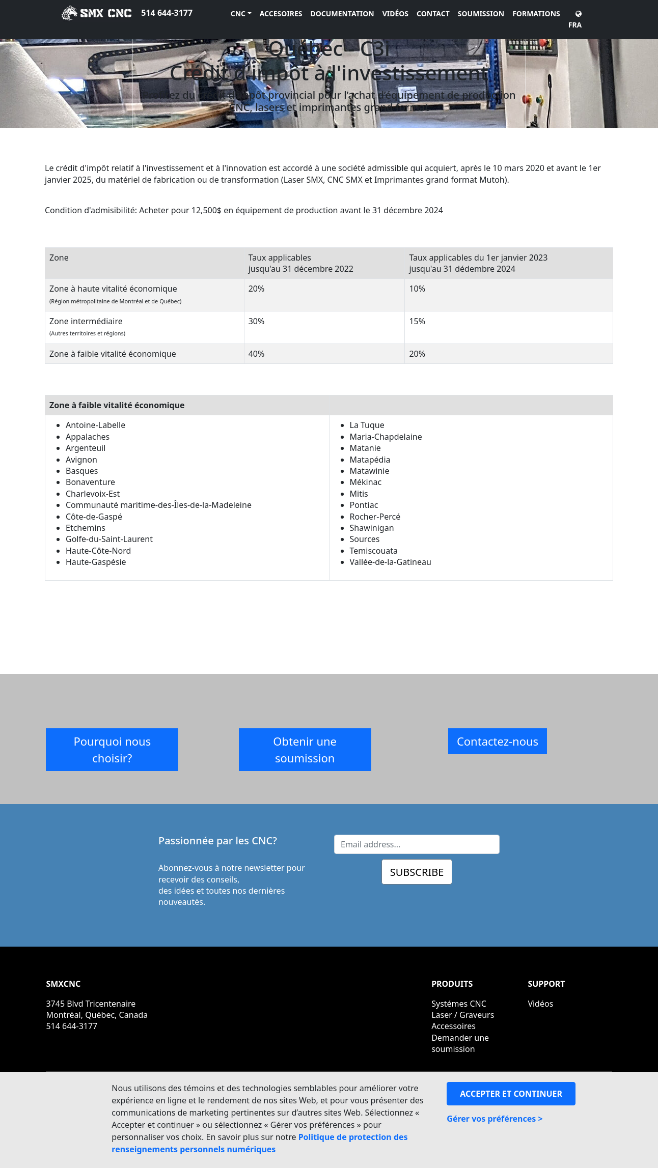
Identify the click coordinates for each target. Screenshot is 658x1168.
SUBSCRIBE (417, 872)
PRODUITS (452, 983)
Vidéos (540, 1003)
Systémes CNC (458, 1003)
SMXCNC (63, 983)
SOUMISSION (481, 13)
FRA (575, 20)
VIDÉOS (395, 13)
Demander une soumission (460, 1043)
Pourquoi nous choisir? (112, 749)
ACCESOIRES (281, 13)
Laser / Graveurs (462, 1014)
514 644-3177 (167, 12)
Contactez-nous (497, 741)
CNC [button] (238, 13)
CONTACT (433, 13)
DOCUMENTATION (342, 13)
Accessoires (453, 1026)
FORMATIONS (536, 13)
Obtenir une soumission (305, 749)
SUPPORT (546, 983)
